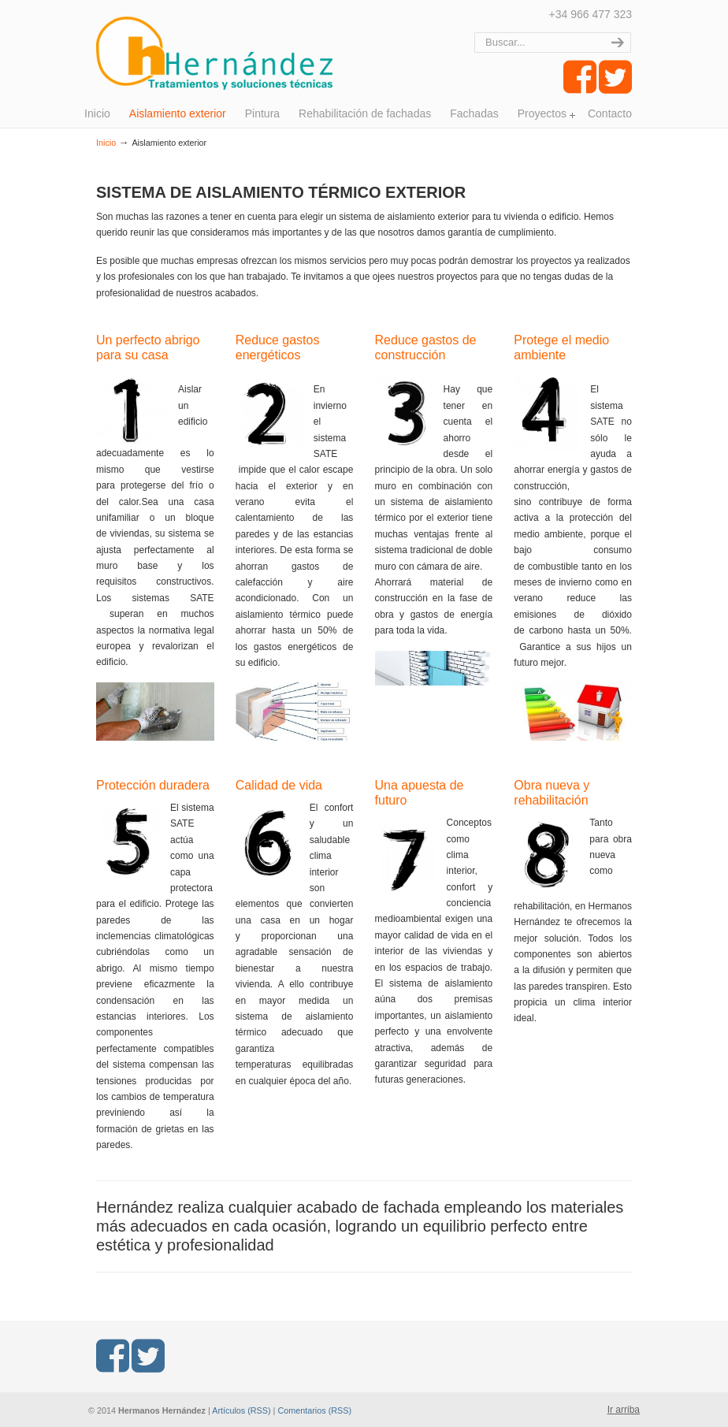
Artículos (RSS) (241, 1410)
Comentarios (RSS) (314, 1410)
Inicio (106, 142)
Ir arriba (623, 1409)
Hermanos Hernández (214, 47)
